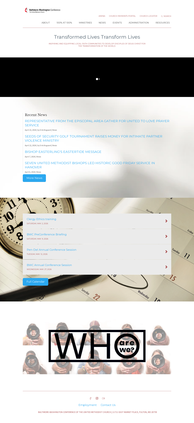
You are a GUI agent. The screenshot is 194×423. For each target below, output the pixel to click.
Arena (102, 16)
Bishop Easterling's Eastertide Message (63, 152)
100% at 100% (64, 22)
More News (34, 178)
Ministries (85, 22)
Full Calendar (35, 281)
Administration (139, 22)
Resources (163, 22)
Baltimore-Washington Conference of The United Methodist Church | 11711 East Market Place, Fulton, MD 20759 (97, 412)
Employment (87, 405)
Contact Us (108, 405)
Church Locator (148, 16)
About (46, 22)
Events (117, 22)
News (102, 22)
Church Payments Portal (122, 16)
